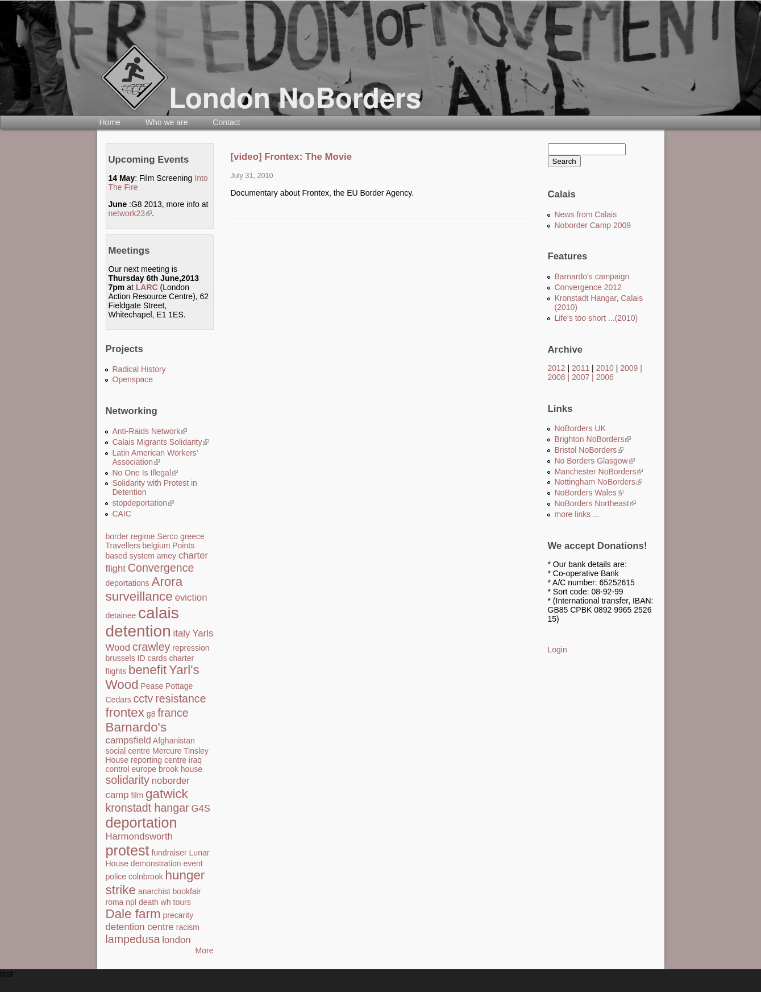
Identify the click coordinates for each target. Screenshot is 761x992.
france (172, 712)
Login (557, 649)
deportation (141, 822)
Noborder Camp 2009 (593, 225)
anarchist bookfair (169, 891)
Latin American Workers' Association (155, 457)
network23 (130, 213)
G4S (200, 808)
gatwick (166, 794)
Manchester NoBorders (599, 471)
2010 (605, 368)
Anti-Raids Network (150, 431)
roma (115, 902)
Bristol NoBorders (589, 449)
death (149, 902)
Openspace (133, 379)
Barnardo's (136, 727)
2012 (556, 368)
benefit (147, 670)
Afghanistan (174, 740)
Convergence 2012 (588, 287)
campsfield (128, 740)
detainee (121, 615)
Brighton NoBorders (593, 439)
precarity (178, 915)
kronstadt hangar (147, 807)
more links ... (577, 514)
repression (190, 647)
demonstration (156, 863)
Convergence (161, 567)
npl (131, 902)
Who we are (166, 122)
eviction (191, 597)
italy (181, 633)
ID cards (152, 658)
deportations (127, 583)
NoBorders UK (580, 428)
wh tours (176, 902)
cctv (143, 698)
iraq (195, 759)
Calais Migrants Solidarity (161, 442)
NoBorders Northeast (596, 503)
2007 (580, 377)
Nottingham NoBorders (598, 481)
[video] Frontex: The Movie (291, 156)
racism (187, 927)
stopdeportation (143, 502)
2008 (556, 377)
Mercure (166, 750)
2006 (605, 377)
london (176, 940)
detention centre (140, 926)
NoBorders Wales (589, 492)
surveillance (139, 596)
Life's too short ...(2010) (596, 318)
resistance (180, 698)
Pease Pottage (166, 686)
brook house (180, 769)
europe (143, 769)
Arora (166, 581)
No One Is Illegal (145, 472)
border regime (130, 536)
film (137, 795)
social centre (128, 750)
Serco (167, 536)
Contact (226, 122)
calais (158, 613)
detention (138, 631)
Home (109, 122)
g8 (151, 713)
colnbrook (145, 876)
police (116, 876)
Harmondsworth (139, 836)
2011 (580, 368)
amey (166, 555)
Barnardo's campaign (592, 276)
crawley (151, 646)
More (205, 950)
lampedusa (133, 939)
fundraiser (168, 852)
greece (192, 536)
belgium (156, 545)
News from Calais (586, 214)
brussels (120, 658)
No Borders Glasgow (595, 460)
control (118, 769)
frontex (125, 712)
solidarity (127, 780)
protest (127, 850)
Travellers (123, 545)
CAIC (122, 513)
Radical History (139, 369)
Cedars (118, 699)
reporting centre (158, 759)
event (192, 863)
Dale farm (133, 914)
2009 (629, 368)
